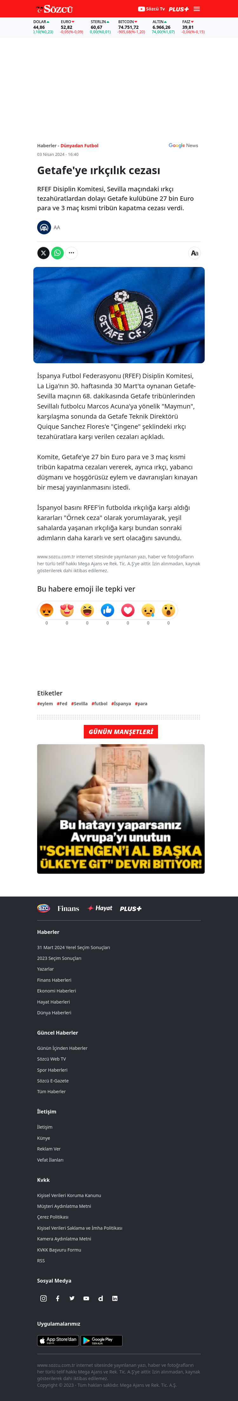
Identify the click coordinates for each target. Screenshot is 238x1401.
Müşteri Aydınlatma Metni (64, 1206)
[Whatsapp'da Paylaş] (57, 253)
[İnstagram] (43, 1298)
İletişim (46, 1111)
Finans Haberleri (54, 980)
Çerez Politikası (53, 1217)
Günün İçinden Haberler (62, 1048)
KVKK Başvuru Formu (59, 1250)
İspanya (122, 703)
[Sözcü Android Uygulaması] (101, 1340)
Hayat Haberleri (53, 1002)
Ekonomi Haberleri (56, 991)
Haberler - (48, 146)
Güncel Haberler (57, 1032)
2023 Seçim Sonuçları (59, 958)
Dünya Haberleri (54, 1013)
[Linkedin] (115, 1298)
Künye (43, 1138)
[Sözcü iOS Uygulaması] (58, 1340)
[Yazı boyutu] (194, 253)
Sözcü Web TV (51, 1059)
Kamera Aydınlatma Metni (64, 1239)
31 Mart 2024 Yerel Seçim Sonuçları (73, 947)
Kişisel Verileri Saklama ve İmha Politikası (79, 1228)
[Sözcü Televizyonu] (43, 908)
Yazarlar (45, 969)
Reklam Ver (49, 1149)
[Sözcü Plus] (131, 908)
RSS (41, 1261)
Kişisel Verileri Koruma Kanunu (69, 1195)
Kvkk (43, 1179)
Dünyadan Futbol (79, 146)
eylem (46, 703)
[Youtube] (86, 1298)
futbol (100, 703)
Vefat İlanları (50, 1160)
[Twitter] (72, 1298)
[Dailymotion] (100, 1298)
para (143, 703)
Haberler (48, 932)
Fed (63, 703)
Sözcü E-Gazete (53, 1081)
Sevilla (81, 703)
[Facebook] (57, 1298)
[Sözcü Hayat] (99, 908)
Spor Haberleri (52, 1070)
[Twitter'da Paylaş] (43, 253)
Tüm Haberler (51, 1091)
